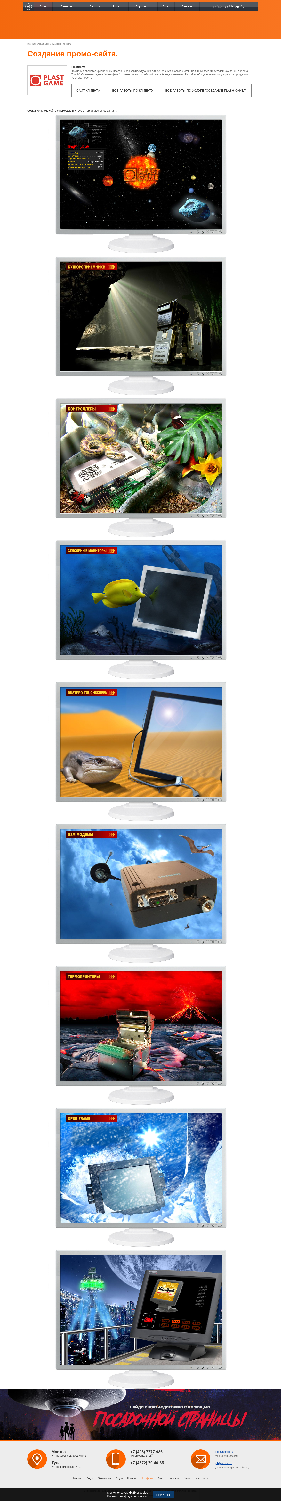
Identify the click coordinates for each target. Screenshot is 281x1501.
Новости (131, 1478)
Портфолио (147, 1478)
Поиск (187, 1478)
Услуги (119, 1478)
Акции (90, 1478)
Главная (31, 44)
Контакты (174, 1478)
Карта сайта (201, 1478)
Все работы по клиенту (132, 90)
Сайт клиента (88, 90)
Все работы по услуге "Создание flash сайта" (205, 90)
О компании (104, 1478)
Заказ (161, 1478)
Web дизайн (42, 44)
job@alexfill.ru (223, 1463)
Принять (163, 1494)
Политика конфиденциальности (127, 1496)
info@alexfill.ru (224, 1451)
